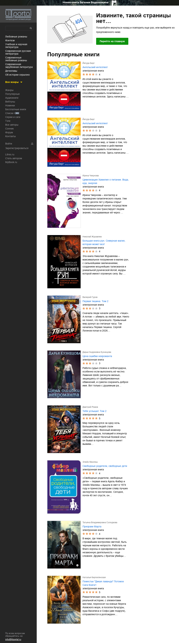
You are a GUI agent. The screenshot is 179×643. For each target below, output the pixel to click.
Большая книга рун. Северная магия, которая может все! (104, 242)
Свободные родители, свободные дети (105, 466)
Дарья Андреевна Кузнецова (97, 352)
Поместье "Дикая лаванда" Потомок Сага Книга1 (103, 583)
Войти (8, 143)
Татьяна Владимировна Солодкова (100, 522)
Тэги (7, 120)
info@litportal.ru (13, 639)
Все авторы (11, 124)
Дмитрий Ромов (90, 407)
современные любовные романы (16, 59)
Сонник (9, 128)
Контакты (10, 136)
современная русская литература (18, 52)
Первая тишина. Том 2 (95, 301)
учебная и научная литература (16, 45)
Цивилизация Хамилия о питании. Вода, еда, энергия (106, 181)
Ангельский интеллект (95, 67)
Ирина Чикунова (91, 175)
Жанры (9, 90)
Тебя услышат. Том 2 (94, 411)
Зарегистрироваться (16, 148)
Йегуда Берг (89, 63)
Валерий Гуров (90, 297)
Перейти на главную (112, 41)
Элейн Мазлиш (90, 462)
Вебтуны (10, 101)
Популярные (12, 94)
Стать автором (13, 158)
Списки (9, 113)
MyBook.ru (11, 162)
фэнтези (10, 40)
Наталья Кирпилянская (94, 577)
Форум (9, 132)
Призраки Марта (92, 526)
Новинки (10, 105)
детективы (11, 70)
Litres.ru (9, 154)
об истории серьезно (17, 74)
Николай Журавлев (92, 236)
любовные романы (16, 36)
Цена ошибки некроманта (97, 356)
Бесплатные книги (15, 109)
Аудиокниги (11, 97)
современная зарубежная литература (19, 65)
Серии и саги (12, 117)
